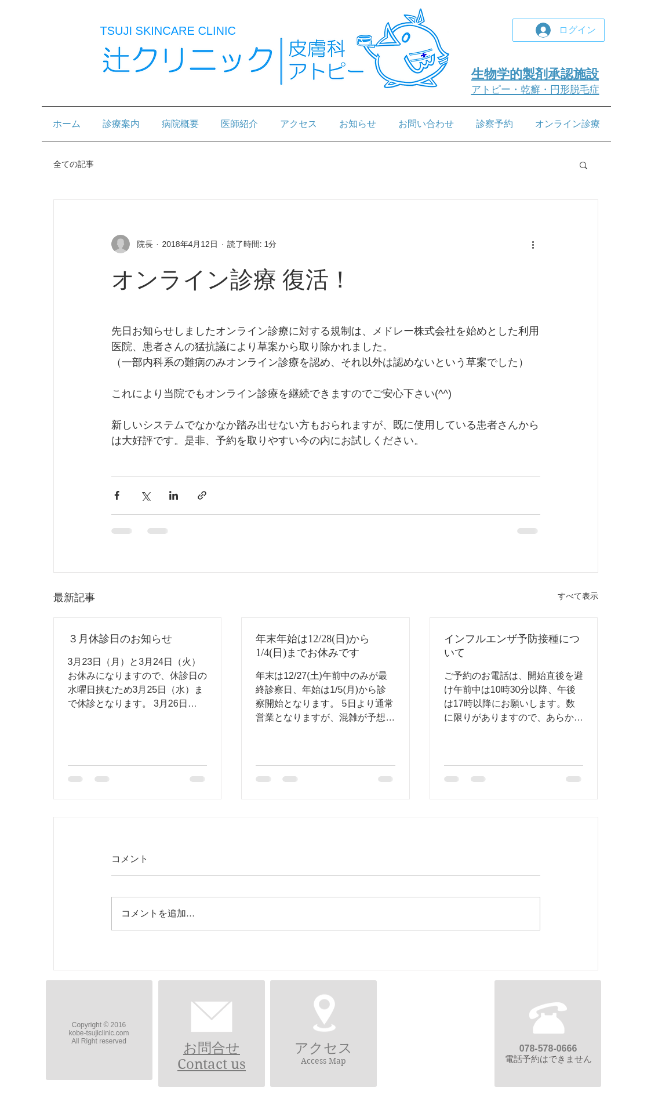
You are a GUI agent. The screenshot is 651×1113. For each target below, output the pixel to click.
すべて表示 (578, 596)
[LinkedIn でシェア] (173, 495)
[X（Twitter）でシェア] (145, 495)
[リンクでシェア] (202, 495)
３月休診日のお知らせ (120, 639)
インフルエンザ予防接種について (512, 646)
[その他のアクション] (533, 244)
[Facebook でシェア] (116, 495)
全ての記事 (73, 164)
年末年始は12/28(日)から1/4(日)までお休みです (313, 646)
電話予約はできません (548, 1059)
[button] (583, 164)
